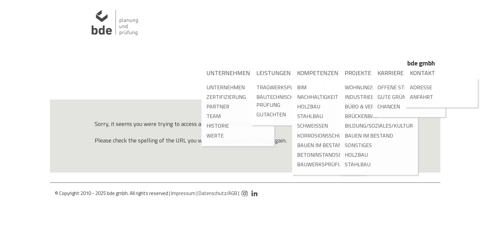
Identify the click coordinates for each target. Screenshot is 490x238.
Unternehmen (223, 72)
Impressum (183, 193)
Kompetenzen (312, 72)
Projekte (354, 72)
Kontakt (419, 72)
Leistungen (269, 72)
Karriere (387, 72)
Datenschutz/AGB (218, 193)
